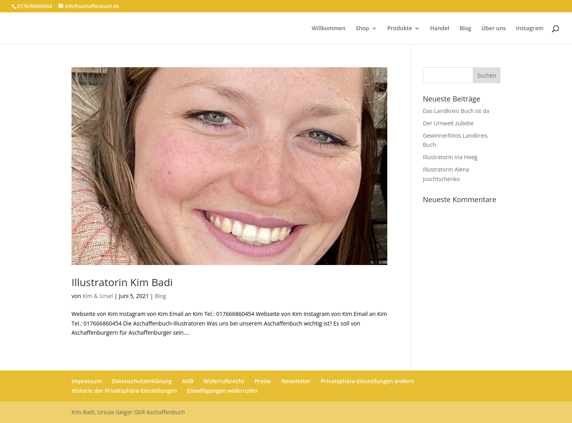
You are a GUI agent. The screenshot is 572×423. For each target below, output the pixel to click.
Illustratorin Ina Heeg (450, 157)
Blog (465, 28)
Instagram (529, 28)
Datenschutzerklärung (142, 381)
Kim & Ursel (98, 296)
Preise (262, 381)
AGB (187, 381)
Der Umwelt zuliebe (448, 123)
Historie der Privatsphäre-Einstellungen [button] (124, 390)
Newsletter (295, 381)
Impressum (87, 381)
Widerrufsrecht (223, 381)
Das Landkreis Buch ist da (456, 111)
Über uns (493, 28)
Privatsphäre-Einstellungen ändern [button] (367, 381)
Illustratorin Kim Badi (122, 282)
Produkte (399, 28)
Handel (439, 28)
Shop (362, 28)
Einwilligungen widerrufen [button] (222, 390)
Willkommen (329, 28)
